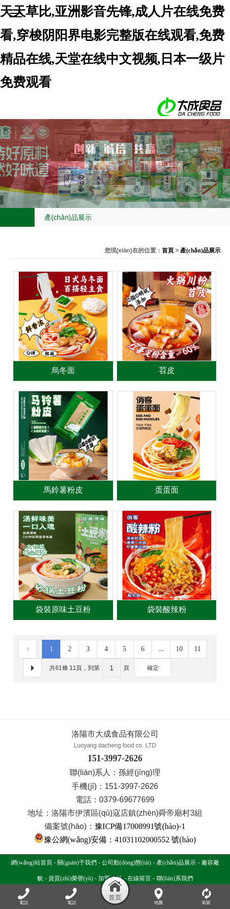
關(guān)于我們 (76, 862)
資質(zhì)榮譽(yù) (70, 878)
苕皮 (167, 370)
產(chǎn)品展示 (200, 250)
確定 (153, 667)
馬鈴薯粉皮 (63, 490)
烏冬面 (63, 370)
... (161, 649)
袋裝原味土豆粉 (63, 609)
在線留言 (139, 878)
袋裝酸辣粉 (167, 609)
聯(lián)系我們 (174, 878)
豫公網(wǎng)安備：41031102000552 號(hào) (115, 839)
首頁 (168, 250)
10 (179, 649)
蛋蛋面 (167, 490)
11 (197, 649)
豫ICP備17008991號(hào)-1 (140, 826)
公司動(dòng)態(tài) (126, 862)
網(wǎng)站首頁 (31, 862)
